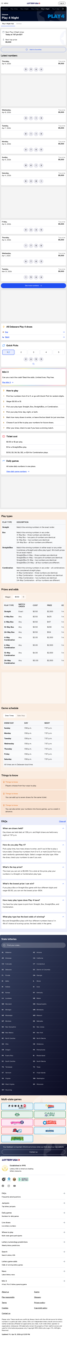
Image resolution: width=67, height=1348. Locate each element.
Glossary (37, 1297)
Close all (62, 821)
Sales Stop (21, 716)
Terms (4, 1303)
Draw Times (9, 716)
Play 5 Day (55, 9)
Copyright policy (40, 1308)
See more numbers (33, 286)
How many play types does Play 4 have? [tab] (33, 900)
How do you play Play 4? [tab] (33, 845)
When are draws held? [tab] (33, 828)
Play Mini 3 (7, 382)
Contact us (33, 1152)
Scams (36, 1292)
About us (5, 1292)
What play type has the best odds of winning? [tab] (33, 917)
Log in (62, 3)
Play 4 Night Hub (8, 24)
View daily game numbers (17, 471)
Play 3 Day (14, 9)
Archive (18, 24)
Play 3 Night (24, 9)
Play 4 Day (35, 9)
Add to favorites (34, 49)
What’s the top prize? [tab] (33, 867)
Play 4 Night (45, 9)
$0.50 (17, 597)
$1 (23, 597)
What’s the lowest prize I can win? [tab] (33, 883)
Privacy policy (39, 1303)
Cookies (5, 1308)
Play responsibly (8, 1297)
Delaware (5, 9)
